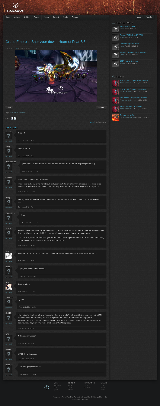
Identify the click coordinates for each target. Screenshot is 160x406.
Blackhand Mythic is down (129, 44)
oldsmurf (8, 177)
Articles (17, 17)
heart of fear (14, 112)
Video (122, 37)
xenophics (128, 83)
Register (149, 17)
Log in (92, 122)
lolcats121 (9, 267)
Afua (7, 251)
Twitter (56, 389)
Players (36, 17)
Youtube (57, 391)
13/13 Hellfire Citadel (127, 26)
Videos (46, 17)
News (122, 29)
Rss (55, 387)
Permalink (8, 141)
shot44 (8, 313)
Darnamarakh (10, 162)
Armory (103, 385)
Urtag (7, 198)
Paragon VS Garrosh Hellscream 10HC (134, 52)
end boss (22, 112)
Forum (70, 387)
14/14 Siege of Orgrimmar (129, 61)
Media (65, 17)
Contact (56, 17)
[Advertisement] (75, 8)
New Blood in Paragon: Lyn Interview (133, 89)
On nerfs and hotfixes (127, 115)
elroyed (8, 131)
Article (122, 83)
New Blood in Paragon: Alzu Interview (133, 98)
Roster (103, 389)
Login (139, 17)
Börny (7, 146)
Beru (7, 282)
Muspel (8, 228)
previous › (101, 107)
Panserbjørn (10, 213)
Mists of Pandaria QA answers (131, 106)
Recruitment (88, 387)
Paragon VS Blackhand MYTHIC (131, 35)
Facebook (57, 385)
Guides (26, 17)
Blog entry (123, 117)
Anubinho (9, 298)
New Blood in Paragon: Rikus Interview (134, 81)
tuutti (16, 48)
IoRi (7, 334)
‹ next (9, 107)
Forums (75, 17)
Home (8, 17)
